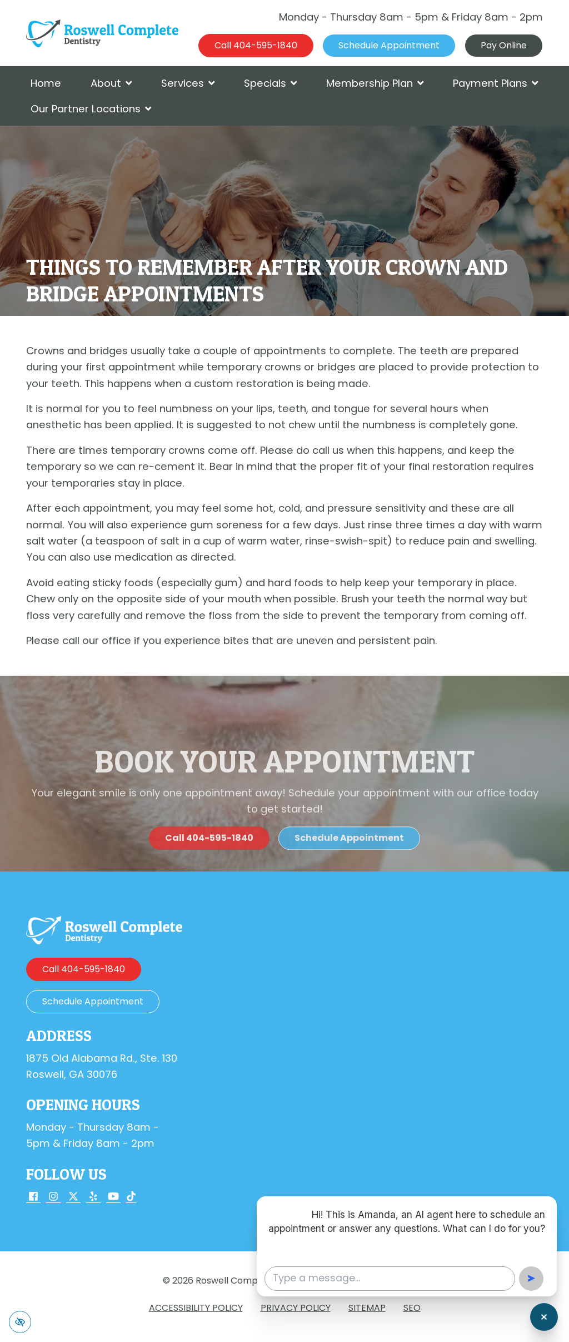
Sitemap (367, 1307)
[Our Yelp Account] (93, 1197)
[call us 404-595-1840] (255, 45)
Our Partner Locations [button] (91, 109)
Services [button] (188, 83)
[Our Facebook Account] (33, 1197)
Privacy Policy (296, 1307)
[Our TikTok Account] (131, 1197)
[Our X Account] (73, 1197)
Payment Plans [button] (495, 83)
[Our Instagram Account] (53, 1197)
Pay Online (504, 45)
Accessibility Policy (196, 1307)
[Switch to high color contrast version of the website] (20, 1322)
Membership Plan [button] (375, 83)
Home (46, 83)
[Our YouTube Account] (113, 1197)
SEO (412, 1307)
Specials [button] (270, 83)
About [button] (111, 83)
